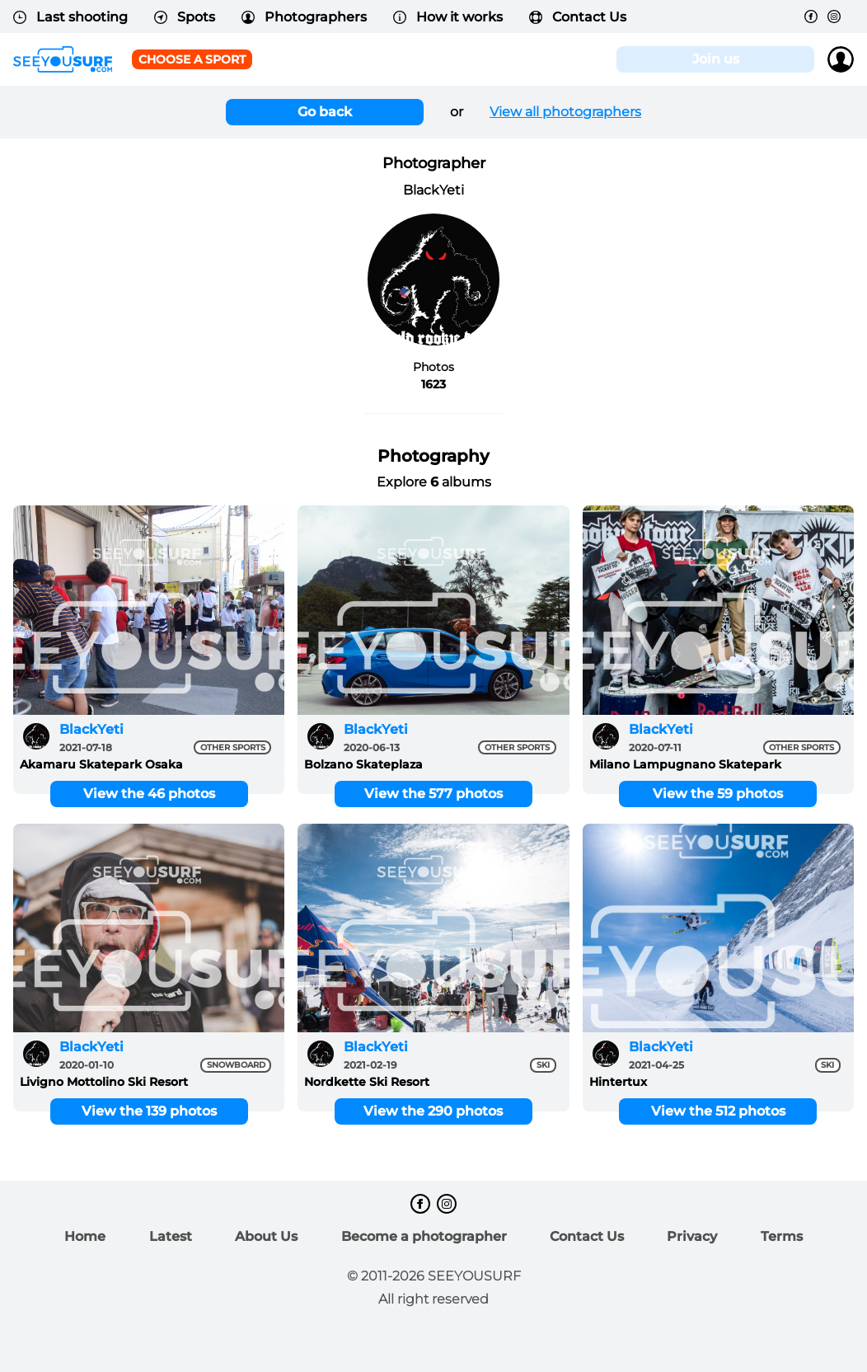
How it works (448, 17)
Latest (170, 1236)
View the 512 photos (718, 1111)
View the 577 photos (433, 793)
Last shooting (70, 17)
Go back (325, 112)
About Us (266, 1236)
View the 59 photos (718, 793)
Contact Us (577, 17)
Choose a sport (192, 59)
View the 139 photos (149, 1111)
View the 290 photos (433, 1111)
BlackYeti (91, 729)
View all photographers (565, 112)
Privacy (692, 1236)
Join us (715, 59)
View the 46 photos (149, 793)
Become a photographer (424, 1236)
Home (84, 1236)
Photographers (304, 17)
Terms (782, 1236)
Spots (184, 17)
